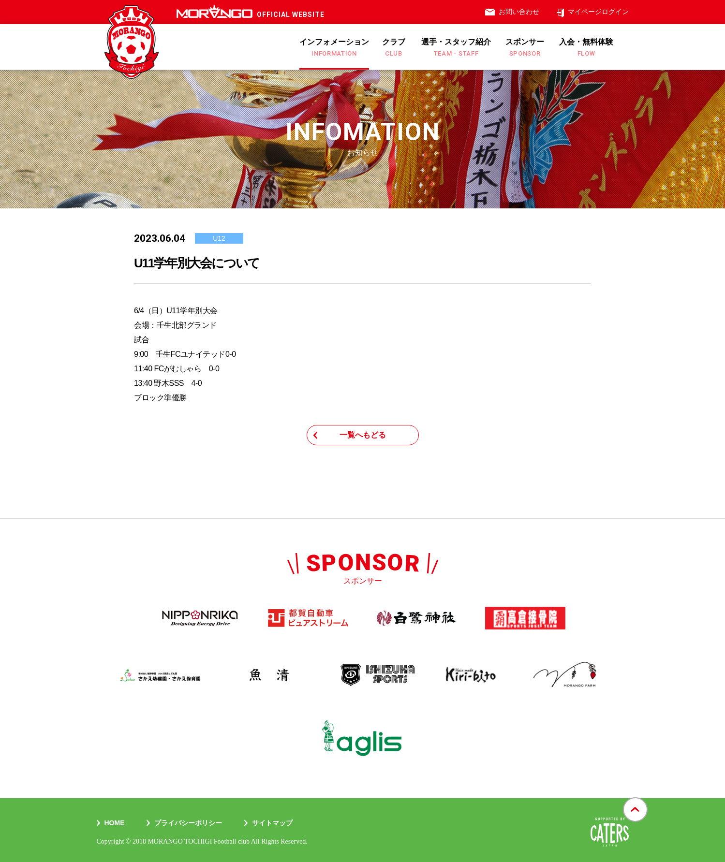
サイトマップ (272, 823)
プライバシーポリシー (188, 823)
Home (114, 823)
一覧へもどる (363, 435)
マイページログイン (598, 11)
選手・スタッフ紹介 (456, 47)
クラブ (393, 47)
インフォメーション (334, 47)
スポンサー (524, 47)
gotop (635, 798)
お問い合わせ (519, 11)
